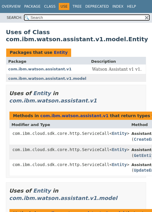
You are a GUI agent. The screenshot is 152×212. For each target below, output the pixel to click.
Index (118, 6)
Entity (61, 52)
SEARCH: (14, 18)
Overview (11, 6)
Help (131, 6)
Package (32, 6)
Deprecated (97, 6)
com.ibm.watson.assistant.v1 (40, 69)
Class (49, 6)
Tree (77, 6)
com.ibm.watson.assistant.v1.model (47, 78)
